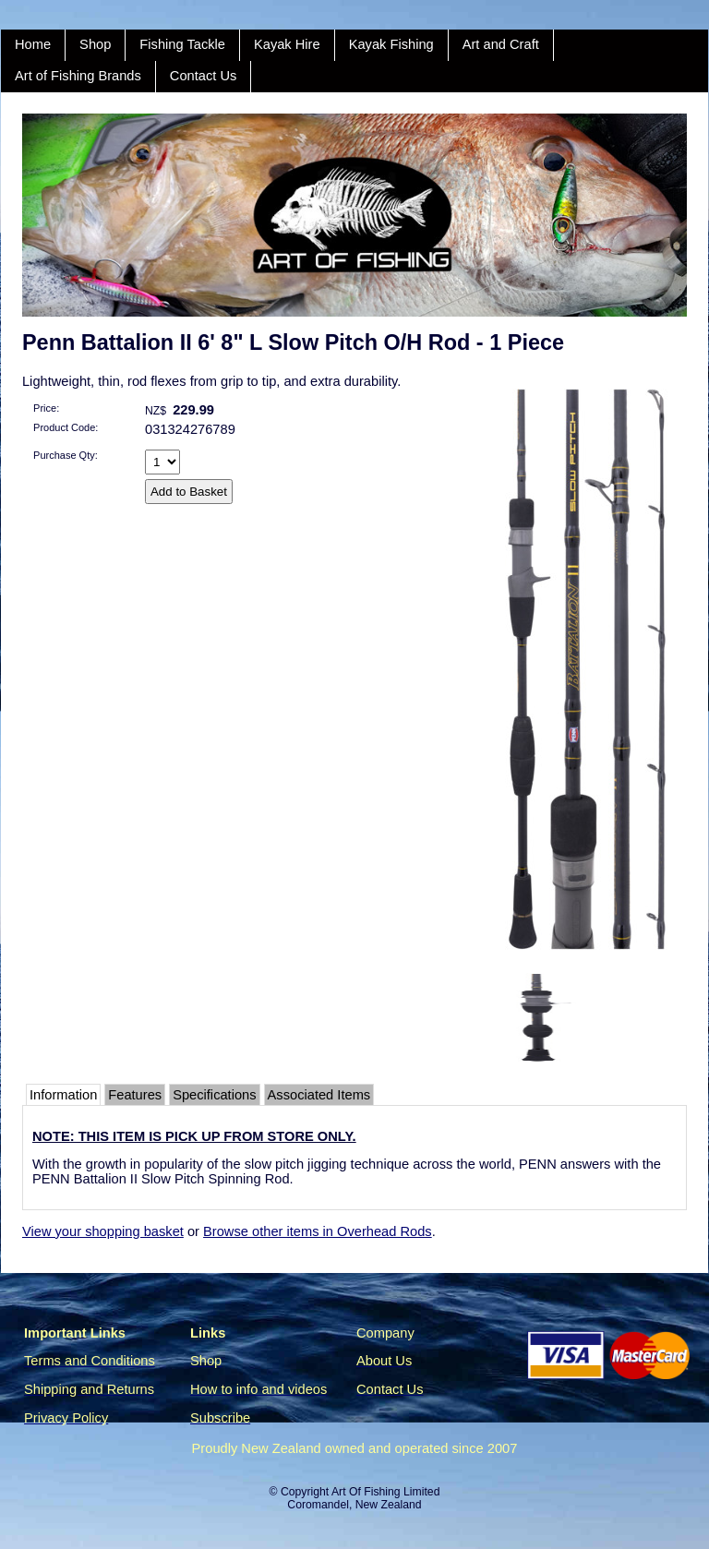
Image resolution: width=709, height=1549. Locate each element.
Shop (95, 44)
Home (33, 44)
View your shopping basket (103, 1231)
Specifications (214, 1094)
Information (63, 1094)
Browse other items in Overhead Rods (317, 1231)
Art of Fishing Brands (78, 75)
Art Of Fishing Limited (385, 1491)
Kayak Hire (287, 44)
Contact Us (203, 75)
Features (135, 1094)
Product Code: (65, 427)
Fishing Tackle (182, 44)
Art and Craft (501, 44)
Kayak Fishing (391, 44)
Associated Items (319, 1094)
